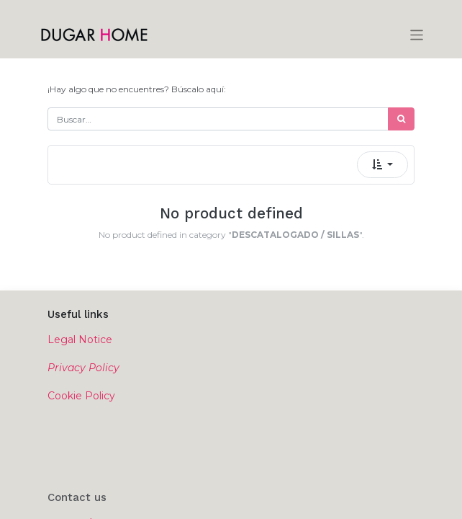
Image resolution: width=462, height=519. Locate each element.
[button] (382, 164)
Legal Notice (79, 339)
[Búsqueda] (401, 118)
